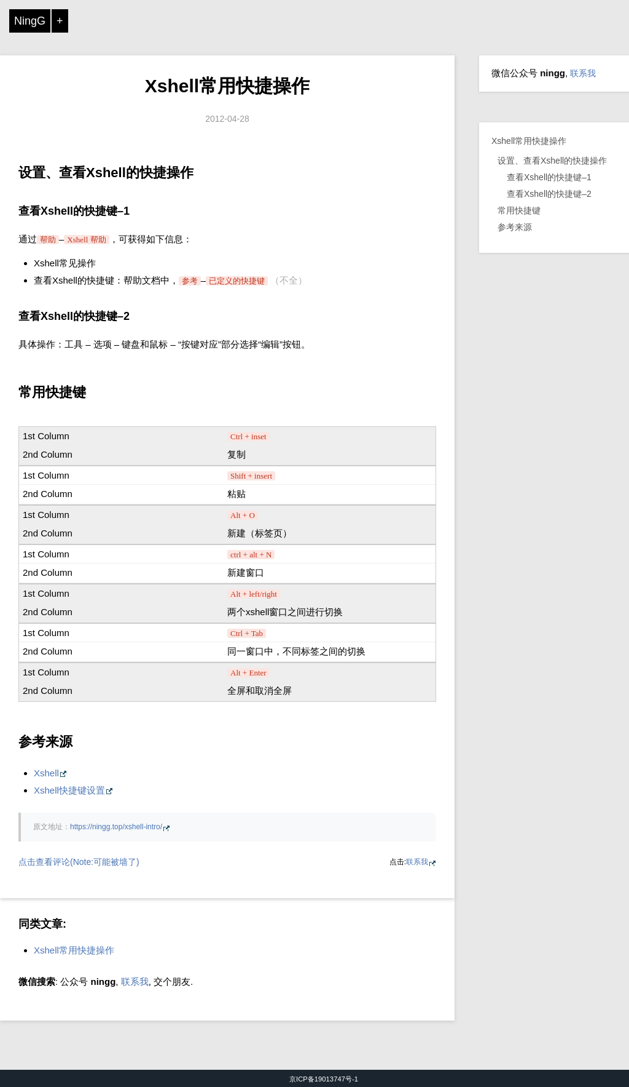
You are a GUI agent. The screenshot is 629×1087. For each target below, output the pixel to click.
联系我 (417, 862)
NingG (29, 21)
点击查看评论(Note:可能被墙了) (78, 862)
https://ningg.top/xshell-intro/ (116, 826)
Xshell (46, 773)
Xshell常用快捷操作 (227, 86)
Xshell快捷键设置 (69, 790)
